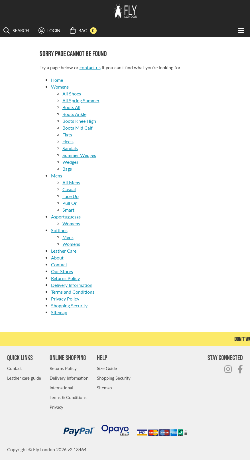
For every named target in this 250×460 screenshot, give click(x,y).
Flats (67, 134)
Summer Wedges (79, 155)
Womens (60, 86)
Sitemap (59, 312)
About (57, 257)
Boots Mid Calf (77, 127)
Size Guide (107, 368)
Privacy (56, 407)
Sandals (70, 148)
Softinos (59, 230)
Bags (67, 168)
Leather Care (63, 251)
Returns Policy (65, 278)
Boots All (71, 107)
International (61, 388)
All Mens (71, 182)
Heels (68, 141)
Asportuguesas (66, 216)
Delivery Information (71, 285)
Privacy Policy (65, 298)
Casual (69, 189)
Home (57, 80)
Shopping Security (69, 305)
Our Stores (62, 271)
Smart (68, 210)
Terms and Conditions (72, 292)
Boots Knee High (79, 121)
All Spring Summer (80, 100)
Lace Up (70, 196)
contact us (90, 67)
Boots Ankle (74, 114)
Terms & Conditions (68, 397)
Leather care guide (24, 378)
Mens (56, 175)
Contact (59, 264)
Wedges (70, 162)
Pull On (70, 203)
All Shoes (71, 93)
